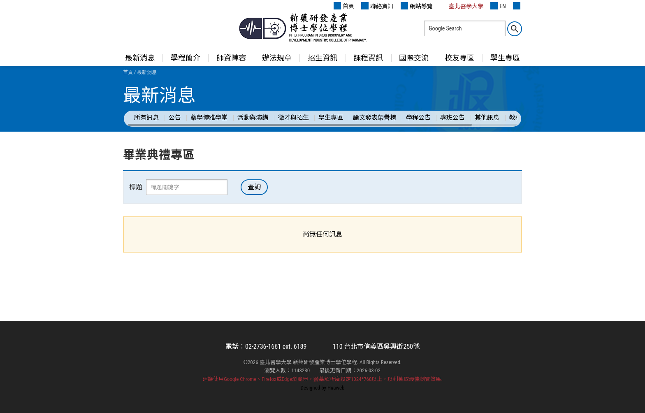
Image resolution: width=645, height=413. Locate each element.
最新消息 (140, 57)
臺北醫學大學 (461, 5)
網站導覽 (417, 5)
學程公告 (418, 117)
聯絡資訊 (377, 5)
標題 (135, 187)
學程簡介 (185, 57)
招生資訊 (322, 57)
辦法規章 (277, 57)
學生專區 (505, 57)
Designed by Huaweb (323, 388)
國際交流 (414, 57)
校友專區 (459, 57)
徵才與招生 (293, 117)
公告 (175, 117)
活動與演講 (252, 117)
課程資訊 (368, 57)
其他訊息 (487, 117)
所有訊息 (146, 117)
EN (498, 5)
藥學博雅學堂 (208, 117)
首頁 (344, 5)
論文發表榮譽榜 (374, 117)
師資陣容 (231, 57)
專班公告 (452, 117)
